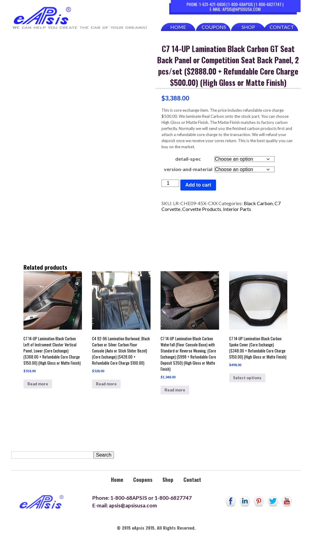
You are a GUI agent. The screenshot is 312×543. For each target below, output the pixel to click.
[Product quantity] (170, 183)
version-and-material (188, 169)
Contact (282, 27)
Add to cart (198, 184)
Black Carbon (258, 203)
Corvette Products (201, 209)
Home (178, 27)
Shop (248, 27)
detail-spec (188, 159)
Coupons (214, 27)
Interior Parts (237, 209)
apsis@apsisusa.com (241, 9)
